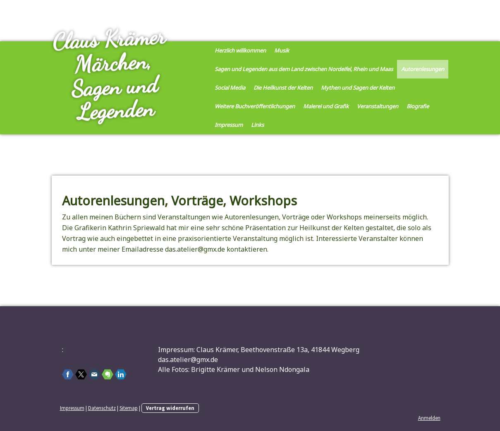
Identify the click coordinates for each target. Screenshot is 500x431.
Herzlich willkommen (240, 50)
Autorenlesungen (422, 69)
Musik (281, 50)
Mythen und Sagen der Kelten (358, 87)
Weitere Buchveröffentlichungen (255, 106)
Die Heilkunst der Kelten (283, 87)
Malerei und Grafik (326, 106)
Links (257, 125)
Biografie (418, 106)
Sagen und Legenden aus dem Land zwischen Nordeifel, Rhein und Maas (304, 69)
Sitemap (129, 408)
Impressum (229, 125)
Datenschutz (102, 408)
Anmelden (429, 417)
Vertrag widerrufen (170, 408)
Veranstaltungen (377, 106)
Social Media (230, 87)
